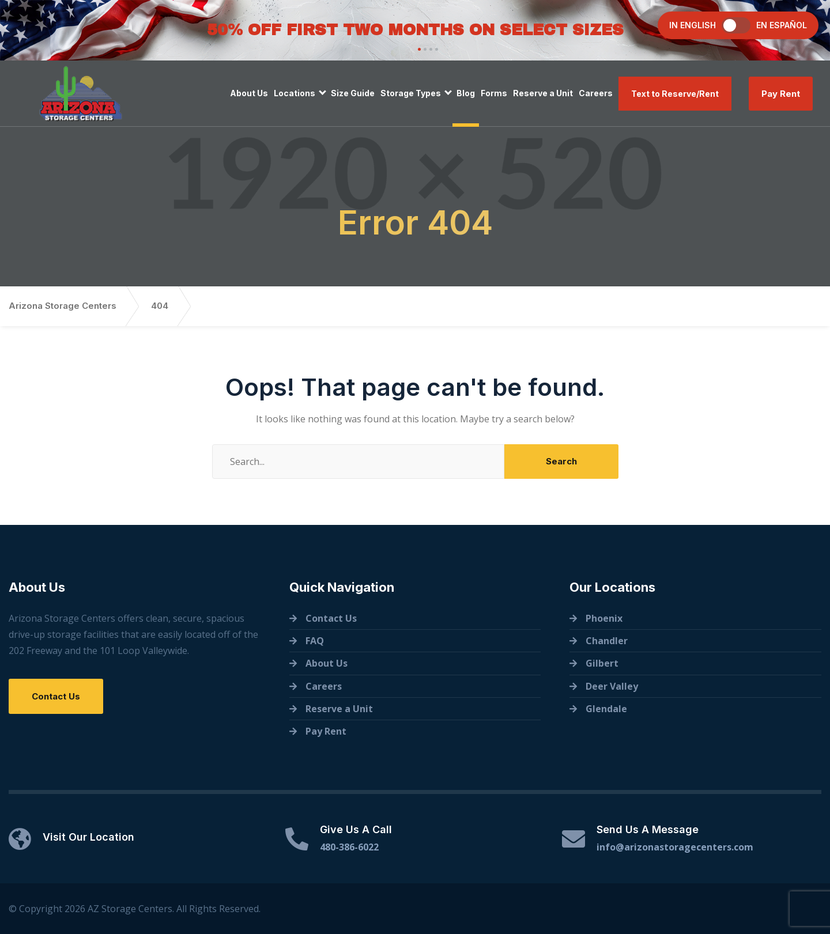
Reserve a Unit (543, 93)
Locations (294, 93)
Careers (596, 93)
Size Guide (353, 93)
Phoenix (604, 618)
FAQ (314, 640)
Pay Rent (780, 93)
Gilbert (602, 663)
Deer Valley (612, 686)
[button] (418, 49)
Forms (494, 93)
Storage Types (410, 93)
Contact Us (56, 696)
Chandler (607, 640)
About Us (249, 93)
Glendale (606, 708)
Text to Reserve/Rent (675, 93)
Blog (465, 93)
